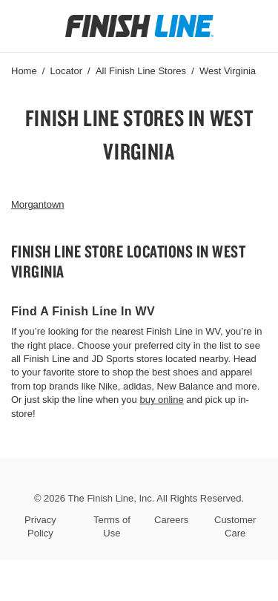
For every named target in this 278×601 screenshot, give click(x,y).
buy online (161, 399)
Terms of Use (111, 526)
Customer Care (235, 526)
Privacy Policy (40, 526)
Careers (171, 519)
